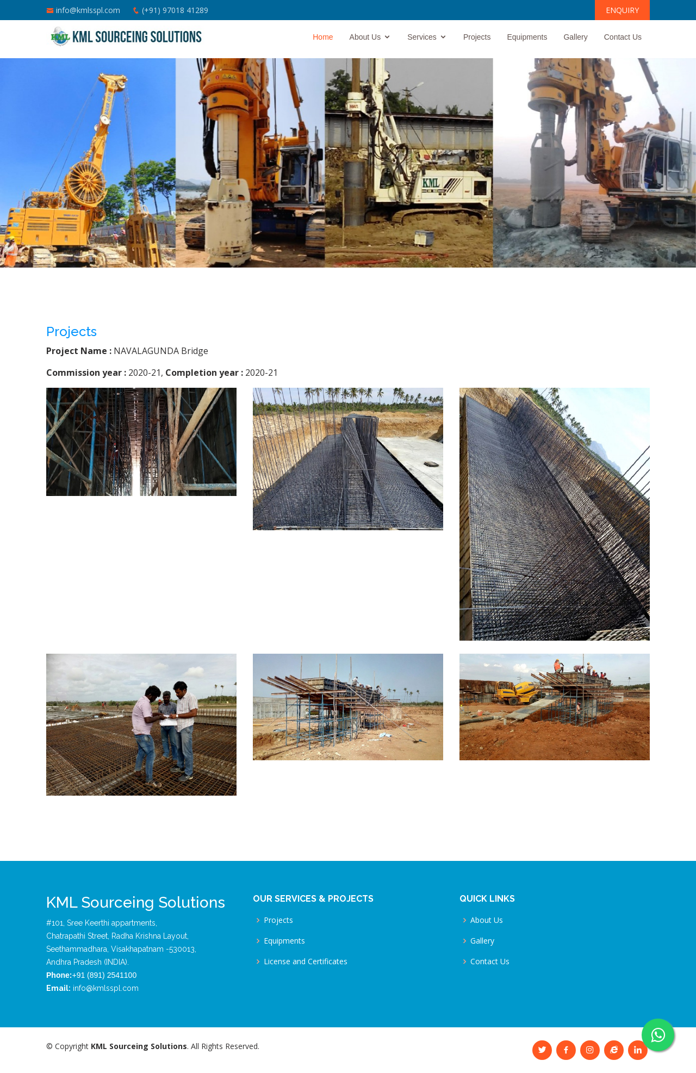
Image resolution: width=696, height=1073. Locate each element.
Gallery (575, 37)
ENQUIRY (622, 10)
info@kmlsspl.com (88, 10)
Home (323, 37)
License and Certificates (305, 961)
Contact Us (623, 37)
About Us (365, 37)
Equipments (527, 37)
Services (422, 37)
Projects (477, 37)
